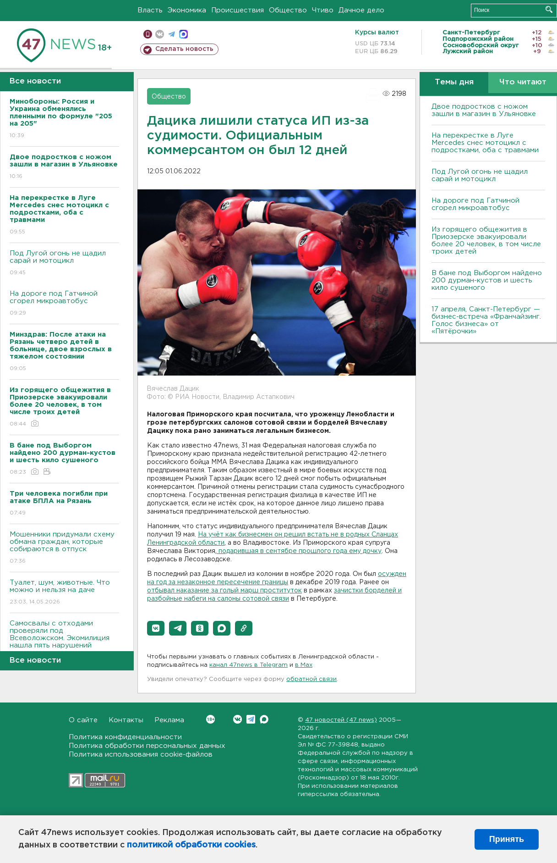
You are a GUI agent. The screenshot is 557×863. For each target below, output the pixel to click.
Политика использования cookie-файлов (141, 755)
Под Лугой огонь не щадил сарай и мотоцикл (64, 263)
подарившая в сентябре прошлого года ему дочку (299, 551)
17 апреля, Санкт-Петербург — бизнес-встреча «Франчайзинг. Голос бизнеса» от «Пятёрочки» (486, 320)
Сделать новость (184, 49)
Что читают (522, 82)
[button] (155, 628)
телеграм (171, 34)
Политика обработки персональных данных (147, 746)
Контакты (126, 720)
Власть (150, 10)
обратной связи (311, 679)
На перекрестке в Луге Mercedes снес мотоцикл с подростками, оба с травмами (485, 143)
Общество (288, 10)
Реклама (169, 720)
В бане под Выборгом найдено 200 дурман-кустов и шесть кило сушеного (486, 280)
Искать (549, 9)
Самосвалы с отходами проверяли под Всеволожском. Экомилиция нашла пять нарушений (64, 640)
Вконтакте (210, 719)
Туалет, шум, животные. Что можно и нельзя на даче (64, 593)
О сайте (83, 720)
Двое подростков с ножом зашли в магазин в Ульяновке (483, 110)
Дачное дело (361, 10)
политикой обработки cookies (191, 845)
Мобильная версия (147, 34)
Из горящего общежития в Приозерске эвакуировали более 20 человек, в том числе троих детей (486, 240)
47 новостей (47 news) (341, 720)
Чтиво (322, 10)
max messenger (183, 34)
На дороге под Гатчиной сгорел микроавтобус (64, 304)
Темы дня (454, 82)
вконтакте (159, 34)
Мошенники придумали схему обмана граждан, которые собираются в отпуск (64, 548)
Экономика (187, 10)
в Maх (303, 665)
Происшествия (237, 10)
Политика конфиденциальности (125, 737)
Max (264, 719)
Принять (506, 839)
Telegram (250, 719)
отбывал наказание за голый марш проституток (224, 590)
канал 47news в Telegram (248, 665)
